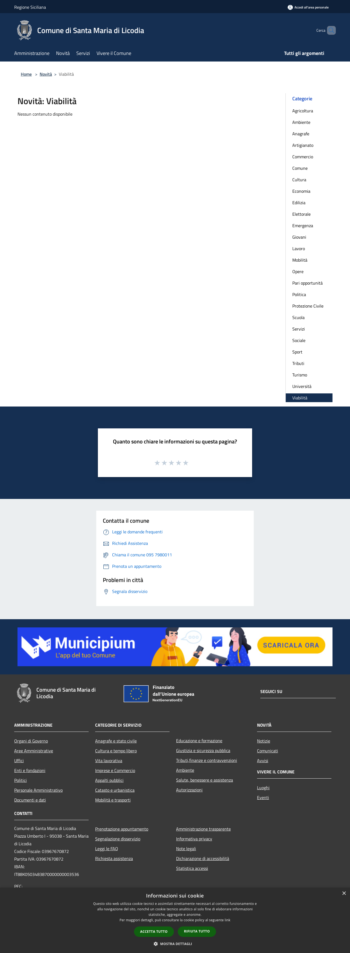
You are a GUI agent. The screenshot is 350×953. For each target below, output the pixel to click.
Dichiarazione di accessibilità (202, 858)
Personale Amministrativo (38, 790)
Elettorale (301, 214)
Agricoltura (302, 110)
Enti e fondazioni (29, 770)
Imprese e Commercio (115, 770)
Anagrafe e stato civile (116, 741)
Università (301, 386)
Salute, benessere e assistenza (204, 780)
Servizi (298, 329)
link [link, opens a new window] (228, 920)
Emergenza (302, 225)
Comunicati (267, 750)
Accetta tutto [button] (154, 931)
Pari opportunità (307, 283)
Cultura (299, 179)
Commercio (302, 156)
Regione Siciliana (30, 7)
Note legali (186, 848)
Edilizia (298, 202)
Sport (297, 352)
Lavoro (298, 248)
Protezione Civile (307, 306)
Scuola (298, 317)
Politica (299, 294)
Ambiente (301, 122)
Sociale (298, 340)
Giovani (299, 237)
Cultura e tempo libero (116, 750)
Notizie (263, 741)
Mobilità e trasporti (113, 800)
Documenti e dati (30, 800)
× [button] (344, 893)
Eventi (263, 797)
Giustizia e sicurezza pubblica (203, 750)
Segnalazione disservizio (117, 838)
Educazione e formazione (199, 740)
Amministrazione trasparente (203, 829)
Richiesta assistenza (114, 858)
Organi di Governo (31, 741)
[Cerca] (329, 30)
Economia (301, 191)
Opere (298, 271)
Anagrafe (300, 133)
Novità (46, 74)
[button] (175, 943)
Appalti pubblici (109, 780)
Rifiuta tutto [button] (197, 931)
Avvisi (262, 760)
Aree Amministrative (33, 750)
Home (26, 74)
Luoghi (263, 787)
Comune (300, 168)
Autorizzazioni (189, 790)
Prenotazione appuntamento (121, 829)
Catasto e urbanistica (115, 790)
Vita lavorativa (108, 760)
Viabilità (299, 397)
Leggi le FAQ (106, 848)
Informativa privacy (194, 838)
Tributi (298, 363)
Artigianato (302, 145)
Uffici (19, 760)
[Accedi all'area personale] (308, 7)
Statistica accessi (192, 868)
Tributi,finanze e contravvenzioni (206, 760)
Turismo (299, 375)
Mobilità (299, 260)
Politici (20, 780)
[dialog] (175, 920)
